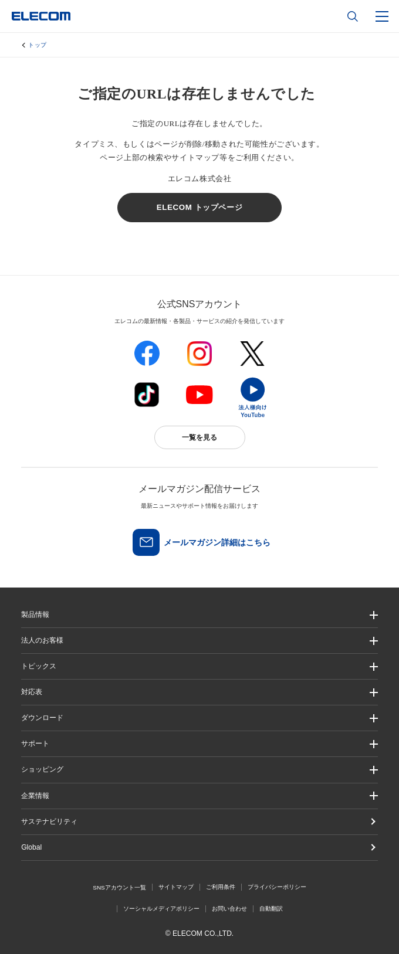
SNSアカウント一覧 (119, 887)
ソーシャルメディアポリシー (161, 908)
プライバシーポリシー (277, 887)
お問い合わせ (229, 908)
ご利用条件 (220, 887)
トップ (37, 45)
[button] (199, 666)
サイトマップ (176, 887)
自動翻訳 (271, 908)
